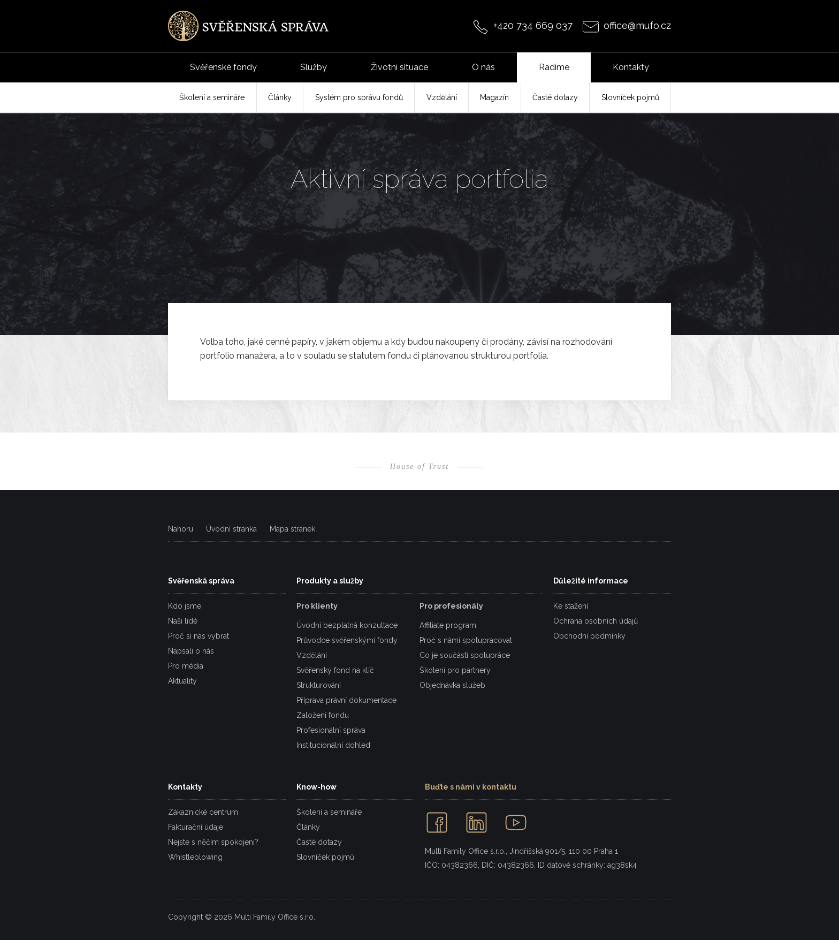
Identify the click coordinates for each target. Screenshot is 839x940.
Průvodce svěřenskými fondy (347, 640)
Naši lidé (182, 621)
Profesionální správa (330, 730)
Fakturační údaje (195, 827)
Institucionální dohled (333, 745)
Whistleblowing (195, 857)
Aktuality (182, 681)
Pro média (185, 666)
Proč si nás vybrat (198, 636)
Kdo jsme (184, 606)
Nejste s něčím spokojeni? (213, 842)
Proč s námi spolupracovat (466, 640)
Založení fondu (322, 715)
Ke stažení (570, 606)
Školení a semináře (329, 812)
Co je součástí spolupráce (465, 655)
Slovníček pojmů (325, 857)
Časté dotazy (319, 842)
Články (308, 827)
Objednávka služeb (452, 685)
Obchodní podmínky (589, 636)
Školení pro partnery (455, 670)
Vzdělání (311, 655)
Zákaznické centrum (203, 812)
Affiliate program (448, 625)
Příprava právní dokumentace (346, 700)
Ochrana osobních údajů (595, 621)
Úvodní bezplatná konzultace (347, 625)
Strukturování (318, 685)
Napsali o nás (191, 651)
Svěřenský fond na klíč (335, 670)
